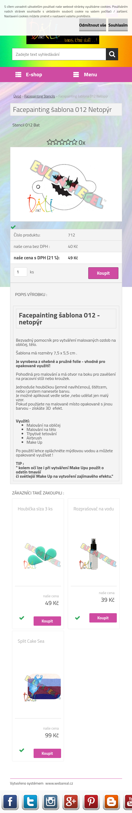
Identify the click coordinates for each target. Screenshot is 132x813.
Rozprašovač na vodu (94, 508)
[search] (112, 54)
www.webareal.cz (59, 783)
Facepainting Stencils (40, 96)
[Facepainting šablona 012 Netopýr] (66, 149)
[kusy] (20, 272)
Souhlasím (118, 25)
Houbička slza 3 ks (35, 508)
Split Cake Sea (31, 641)
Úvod (17, 96)
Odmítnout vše (92, 25)
